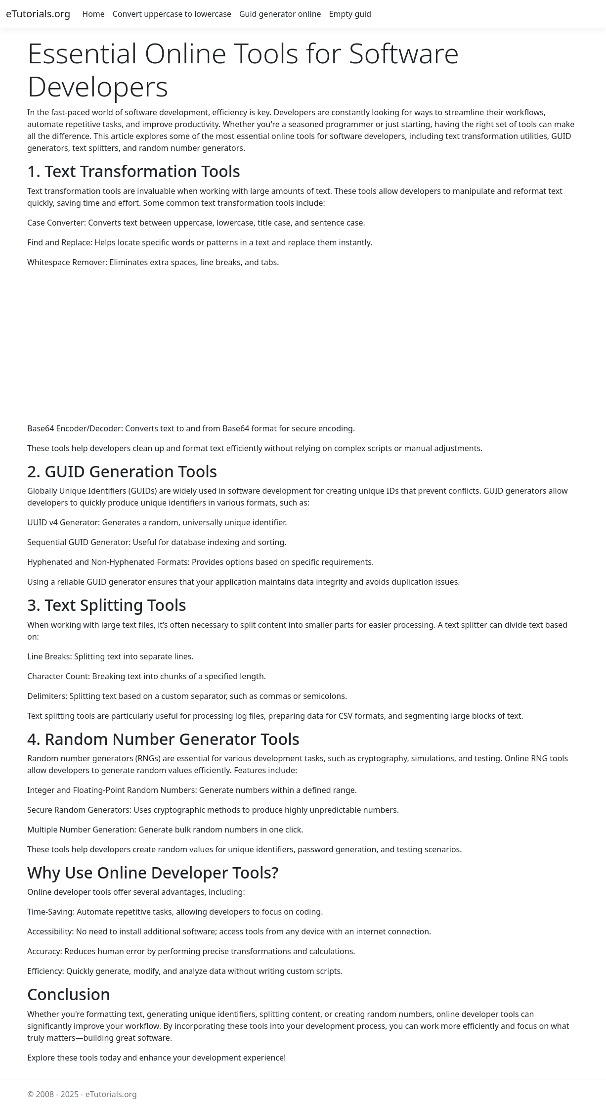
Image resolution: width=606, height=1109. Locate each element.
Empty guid (350, 13)
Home (93, 13)
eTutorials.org (38, 13)
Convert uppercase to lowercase (172, 13)
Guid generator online (280, 13)
